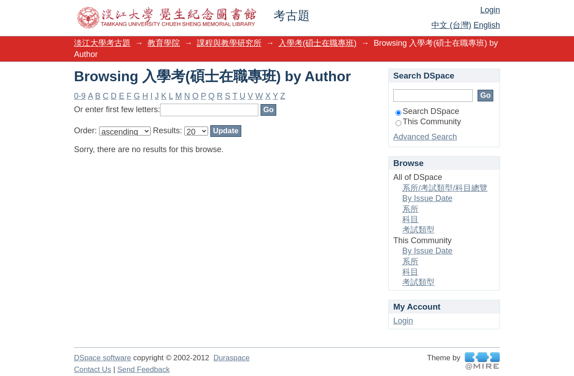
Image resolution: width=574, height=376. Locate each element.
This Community (428, 121)
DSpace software (102, 358)
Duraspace (231, 358)
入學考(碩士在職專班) (317, 43)
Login (490, 9)
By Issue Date (427, 198)
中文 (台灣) (451, 25)
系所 (410, 209)
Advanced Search (425, 136)
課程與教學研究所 (229, 43)
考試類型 (418, 229)
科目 (410, 219)
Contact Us (92, 369)
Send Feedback (143, 369)
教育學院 (164, 43)
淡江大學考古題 (102, 43)
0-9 (80, 96)
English (487, 25)
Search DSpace (427, 111)
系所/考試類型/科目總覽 (444, 188)
